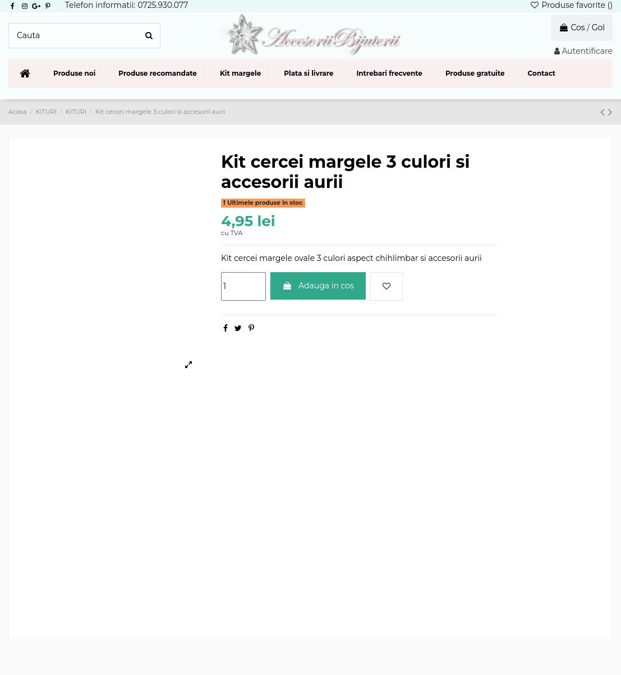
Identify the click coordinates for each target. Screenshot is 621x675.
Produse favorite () (571, 5)
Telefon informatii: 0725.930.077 (126, 5)
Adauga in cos (318, 286)
